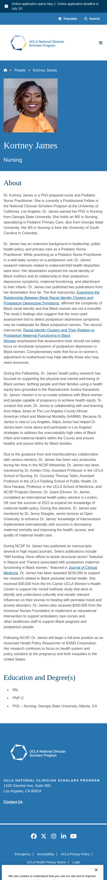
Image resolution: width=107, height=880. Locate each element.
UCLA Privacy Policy (75, 854)
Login (76, 862)
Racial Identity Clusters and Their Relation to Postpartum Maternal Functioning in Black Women (49, 335)
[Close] (96, 875)
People (20, 70)
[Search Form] (92, 18)
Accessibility (45, 854)
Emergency (23, 854)
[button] (68, 18)
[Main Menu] (100, 42)
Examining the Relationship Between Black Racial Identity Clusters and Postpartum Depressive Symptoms (52, 297)
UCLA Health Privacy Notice (46, 862)
